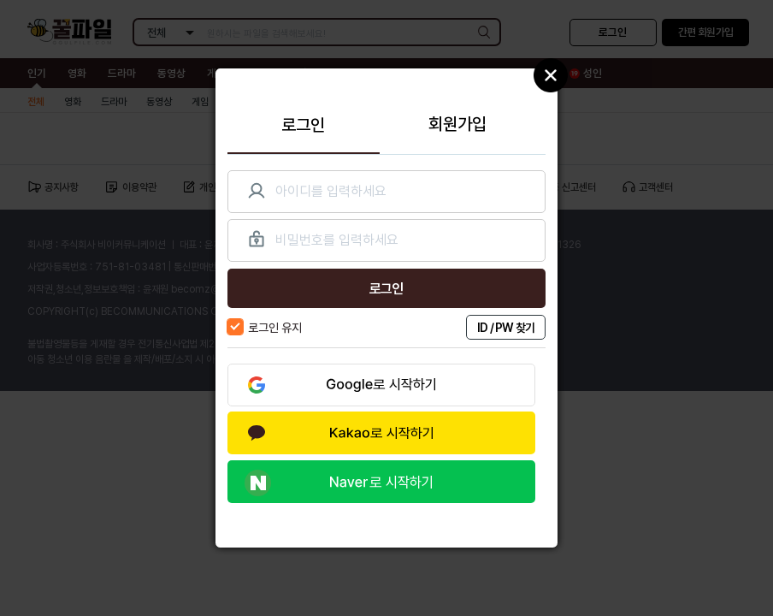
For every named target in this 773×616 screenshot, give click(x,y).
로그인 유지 (264, 327)
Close (551, 75)
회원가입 (457, 124)
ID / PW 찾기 (506, 327)
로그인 (303, 125)
